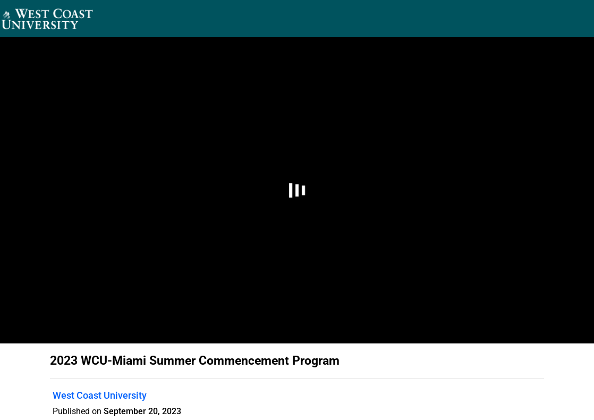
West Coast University (100, 395)
